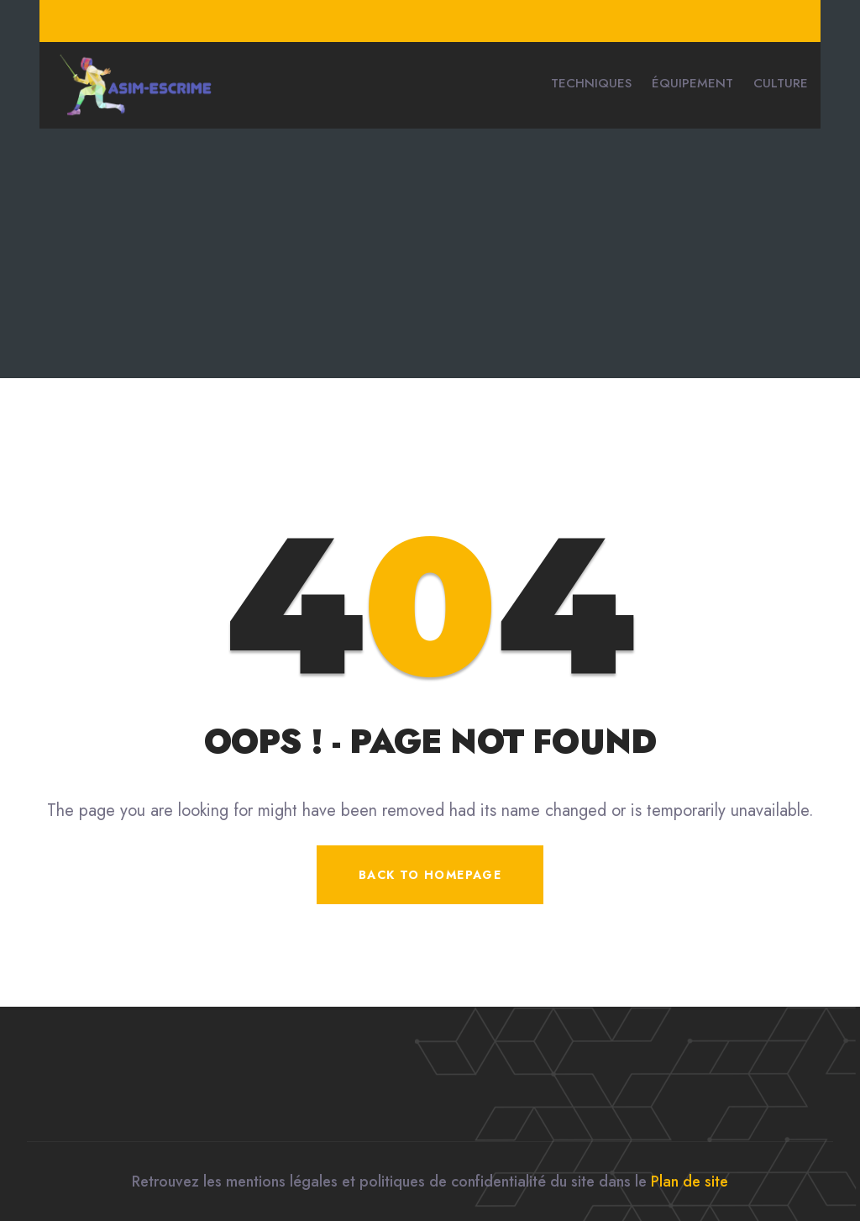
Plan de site (689, 1181)
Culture (780, 83)
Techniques (591, 83)
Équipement (692, 83)
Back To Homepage (430, 874)
